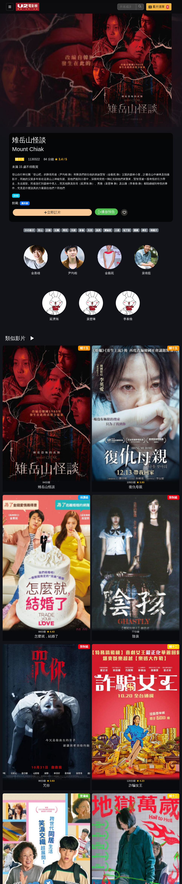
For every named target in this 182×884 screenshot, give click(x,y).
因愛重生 (76, 753)
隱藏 (136, 230)
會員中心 (118, 872)
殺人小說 (17, 491)
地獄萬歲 (46, 439)
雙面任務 (46, 648)
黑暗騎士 (165, 596)
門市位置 (118, 864)
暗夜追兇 (46, 596)
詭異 (98, 230)
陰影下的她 (165, 700)
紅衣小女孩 (135, 596)
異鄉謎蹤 (46, 544)
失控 (90, 230)
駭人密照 (165, 753)
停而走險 (165, 648)
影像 (81, 230)
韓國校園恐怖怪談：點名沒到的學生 (106, 800)
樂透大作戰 (135, 753)
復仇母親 (46, 387)
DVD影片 (29, 230)
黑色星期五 (165, 544)
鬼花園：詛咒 (106, 700)
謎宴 (76, 648)
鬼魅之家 (106, 596)
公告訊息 (136, 864)
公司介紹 (99, 872)
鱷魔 (105, 544)
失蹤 (73, 230)
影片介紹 (81, 864)
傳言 (144, 230)
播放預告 (106, 212)
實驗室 (107, 230)
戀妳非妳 (76, 491)
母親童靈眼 (105, 648)
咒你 (135, 387)
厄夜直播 (46, 491)
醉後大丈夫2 (17, 648)
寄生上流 (165, 439)
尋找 (65, 230)
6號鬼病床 (76, 544)
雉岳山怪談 (16, 387)
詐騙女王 (165, 387)
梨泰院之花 (76, 439)
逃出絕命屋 (16, 596)
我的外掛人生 (135, 700)
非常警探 (106, 491)
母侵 (76, 596)
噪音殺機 (17, 700)
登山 (40, 230)
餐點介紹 (99, 864)
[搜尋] (126, 7)
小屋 (117, 230)
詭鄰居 (46, 753)
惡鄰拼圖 (165, 491)
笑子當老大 (105, 753)
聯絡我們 (155, 864)
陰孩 (105, 387)
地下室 (126, 230)
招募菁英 (81, 872)
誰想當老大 (135, 648)
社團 (57, 230)
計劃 (48, 230)
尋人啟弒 (76, 805)
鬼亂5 (135, 544)
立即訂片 (52, 212)
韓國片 (154, 230)
